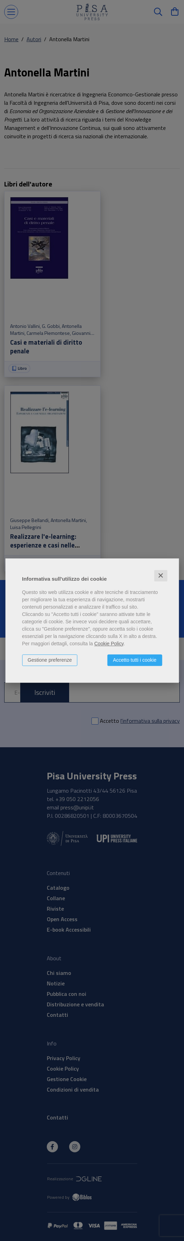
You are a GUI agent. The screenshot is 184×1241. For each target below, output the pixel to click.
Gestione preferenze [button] (50, 660)
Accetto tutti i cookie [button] (134, 660)
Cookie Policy (109, 643)
